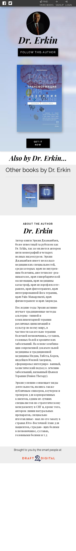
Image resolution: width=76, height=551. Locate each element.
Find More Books (46, 3)
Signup (60, 3)
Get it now (38, 143)
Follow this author (38, 52)
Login (68, 3)
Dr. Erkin (38, 40)
